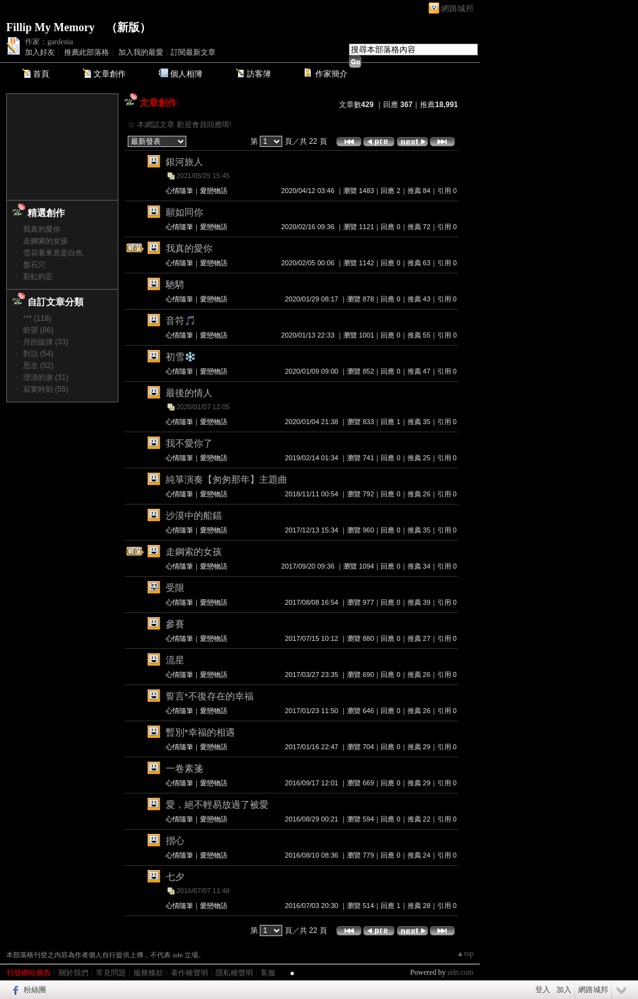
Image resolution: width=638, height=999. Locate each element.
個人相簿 (186, 73)
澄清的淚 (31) (46, 377)
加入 (563, 989)
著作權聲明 (189, 972)
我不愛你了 (189, 443)
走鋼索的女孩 (45, 241)
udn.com (460, 972)
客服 (267, 972)
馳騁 (175, 284)
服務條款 (148, 972)
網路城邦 (457, 8)
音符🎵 (181, 320)
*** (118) (37, 318)
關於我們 (73, 972)
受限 (175, 587)
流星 (175, 660)
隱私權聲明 (234, 972)
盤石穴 (34, 264)
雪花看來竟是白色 (53, 253)
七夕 (175, 876)
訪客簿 (259, 73)
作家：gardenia (49, 41)
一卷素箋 (184, 768)
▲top (465, 953)
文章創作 (109, 73)
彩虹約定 (38, 276)
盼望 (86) (38, 330)
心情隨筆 (179, 190)
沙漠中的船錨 (194, 515)
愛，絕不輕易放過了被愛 (217, 804)
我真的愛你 (41, 229)
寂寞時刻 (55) (46, 389)
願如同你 (184, 212)
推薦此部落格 (86, 52)
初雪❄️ (181, 356)
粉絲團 (35, 989)
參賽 (175, 623)
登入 (542, 989)
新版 (128, 27)
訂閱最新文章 (193, 52)
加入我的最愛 (140, 52)
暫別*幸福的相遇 (200, 732)
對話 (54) (38, 353)
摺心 (175, 840)
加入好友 (40, 52)
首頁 (41, 73)
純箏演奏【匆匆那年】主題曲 (226, 479)
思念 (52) (38, 365)
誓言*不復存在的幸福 (210, 696)
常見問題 (111, 972)
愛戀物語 (213, 190)
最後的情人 (189, 392)
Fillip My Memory (50, 27)
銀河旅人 (184, 161)
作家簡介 (331, 73)
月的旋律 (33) (46, 342)
